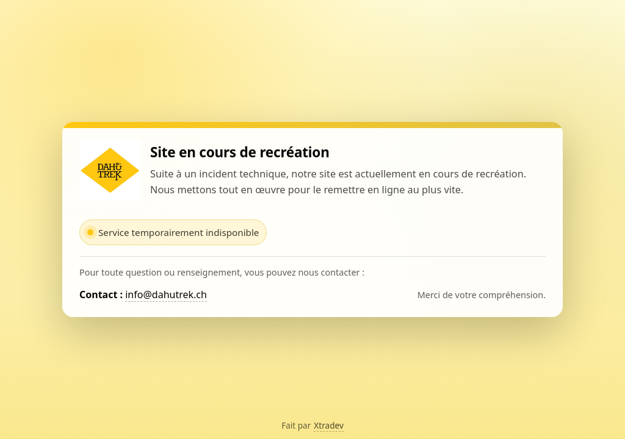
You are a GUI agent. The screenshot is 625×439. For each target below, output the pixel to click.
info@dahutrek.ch (166, 294)
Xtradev (329, 425)
